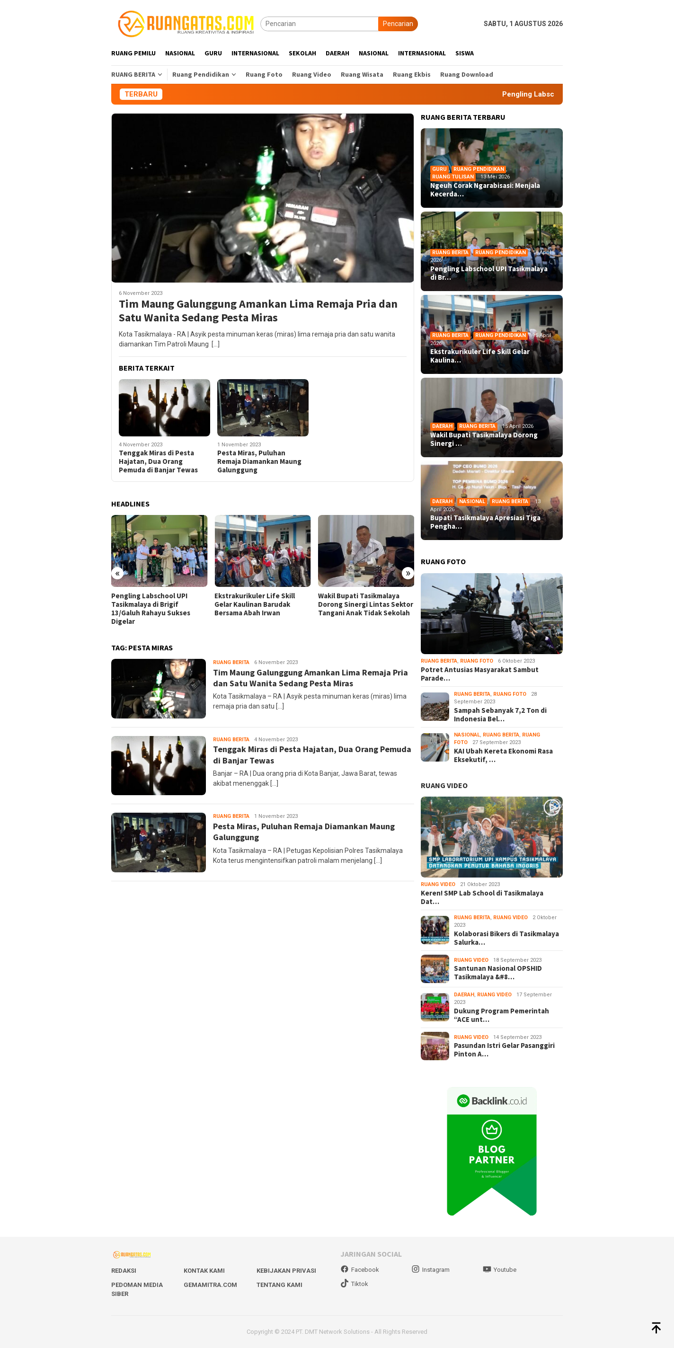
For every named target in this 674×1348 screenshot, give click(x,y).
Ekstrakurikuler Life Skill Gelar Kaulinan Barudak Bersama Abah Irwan (254, 604)
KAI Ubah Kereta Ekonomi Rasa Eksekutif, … (503, 755)
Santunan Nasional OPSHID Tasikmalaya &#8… (498, 972)
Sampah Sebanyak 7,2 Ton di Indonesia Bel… (500, 714)
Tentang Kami (279, 1284)
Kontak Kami (204, 1270)
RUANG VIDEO (444, 785)
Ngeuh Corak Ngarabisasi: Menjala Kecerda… (485, 189)
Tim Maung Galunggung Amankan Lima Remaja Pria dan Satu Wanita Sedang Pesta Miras (258, 311)
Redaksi (123, 1270)
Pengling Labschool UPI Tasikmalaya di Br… (489, 273)
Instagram (430, 1269)
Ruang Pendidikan (478, 169)
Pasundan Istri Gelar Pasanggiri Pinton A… (504, 1049)
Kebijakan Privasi (286, 1270)
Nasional (472, 501)
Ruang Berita (231, 662)
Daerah (442, 426)
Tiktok (354, 1283)
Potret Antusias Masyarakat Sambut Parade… (480, 674)
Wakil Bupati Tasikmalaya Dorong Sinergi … (484, 439)
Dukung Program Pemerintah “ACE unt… (501, 1015)
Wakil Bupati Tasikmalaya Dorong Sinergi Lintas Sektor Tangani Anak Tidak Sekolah (365, 604)
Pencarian (398, 23)
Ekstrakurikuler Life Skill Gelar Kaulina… (480, 355)
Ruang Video (438, 884)
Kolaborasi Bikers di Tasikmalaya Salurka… (506, 938)
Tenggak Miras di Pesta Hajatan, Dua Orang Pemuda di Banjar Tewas (158, 461)
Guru (439, 169)
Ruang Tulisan (453, 177)
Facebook (359, 1269)
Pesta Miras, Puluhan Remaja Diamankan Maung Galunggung (259, 461)
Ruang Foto (476, 661)
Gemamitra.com (210, 1284)
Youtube (499, 1269)
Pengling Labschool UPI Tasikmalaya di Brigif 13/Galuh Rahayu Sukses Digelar (150, 609)
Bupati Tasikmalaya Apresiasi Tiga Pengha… (485, 522)
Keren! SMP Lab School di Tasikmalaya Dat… (482, 897)
